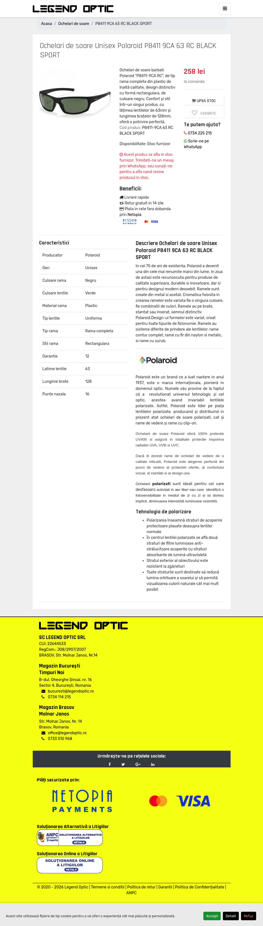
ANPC (131, 893)
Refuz (248, 916)
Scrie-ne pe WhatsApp (196, 144)
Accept (212, 916)
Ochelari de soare (73, 23)
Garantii (165, 887)
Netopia (134, 214)
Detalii (231, 916)
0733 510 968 (56, 738)
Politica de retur (141, 887)
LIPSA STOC (204, 100)
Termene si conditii (107, 887)
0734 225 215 (198, 133)
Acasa (46, 23)
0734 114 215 (56, 697)
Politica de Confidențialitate (199, 887)
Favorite (204, 113)
